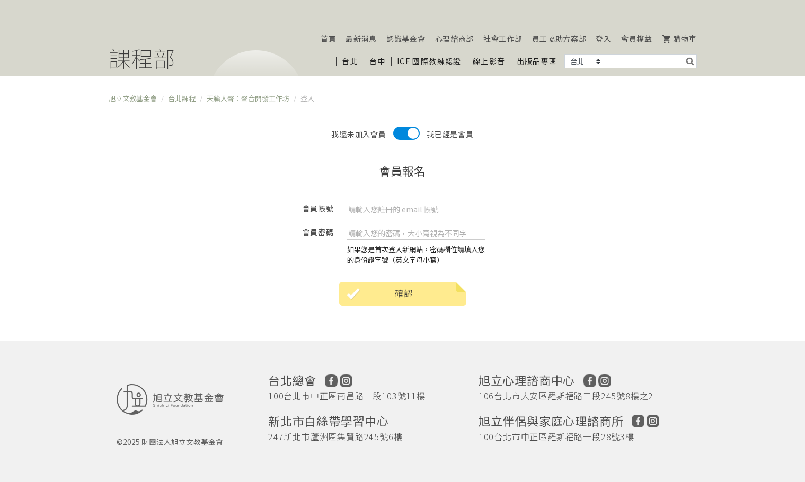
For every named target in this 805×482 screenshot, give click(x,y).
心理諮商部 (454, 38)
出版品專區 (537, 61)
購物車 (679, 38)
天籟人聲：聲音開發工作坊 (248, 98)
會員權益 (636, 38)
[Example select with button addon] (586, 61)
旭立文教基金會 (133, 98)
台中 (377, 61)
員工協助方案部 (559, 38)
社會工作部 (503, 38)
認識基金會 (406, 38)
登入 (603, 38)
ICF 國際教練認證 (429, 61)
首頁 (328, 38)
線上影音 (489, 61)
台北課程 (182, 98)
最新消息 (361, 38)
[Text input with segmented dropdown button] (645, 61)
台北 (350, 61)
